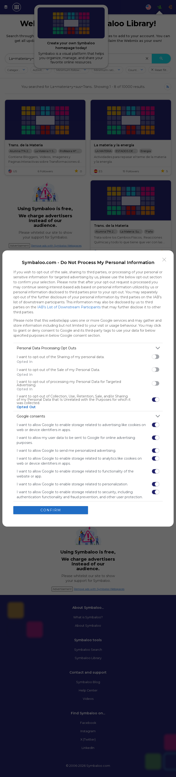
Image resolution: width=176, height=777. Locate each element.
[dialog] (88, 388)
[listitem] (88, 348)
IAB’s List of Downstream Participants (69, 307)
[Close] (164, 259)
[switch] (155, 356)
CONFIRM (50, 510)
